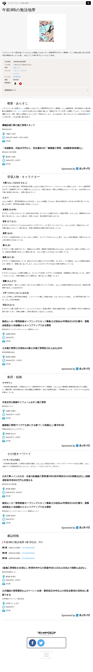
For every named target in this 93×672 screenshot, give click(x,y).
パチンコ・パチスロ (19, 70)
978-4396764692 (28, 558)
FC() (17, 77)
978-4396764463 (28, 548)
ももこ (21, 108)
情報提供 (46, 654)
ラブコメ (16, 74)
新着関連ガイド (10, 90)
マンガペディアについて (46, 651)
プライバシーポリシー (46, 658)
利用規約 (46, 656)
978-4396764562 (28, 553)
